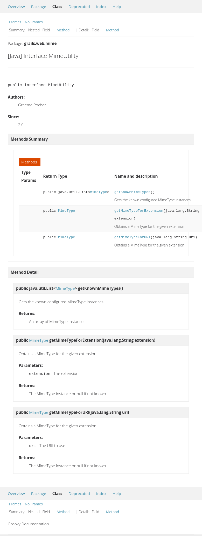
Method (63, 30)
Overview (16, 6)
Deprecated (79, 6)
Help (117, 6)
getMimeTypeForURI (132, 237)
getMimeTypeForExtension (138, 210)
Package (38, 6)
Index (101, 6)
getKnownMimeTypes (132, 192)
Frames (15, 21)
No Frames (34, 21)
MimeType (98, 192)
